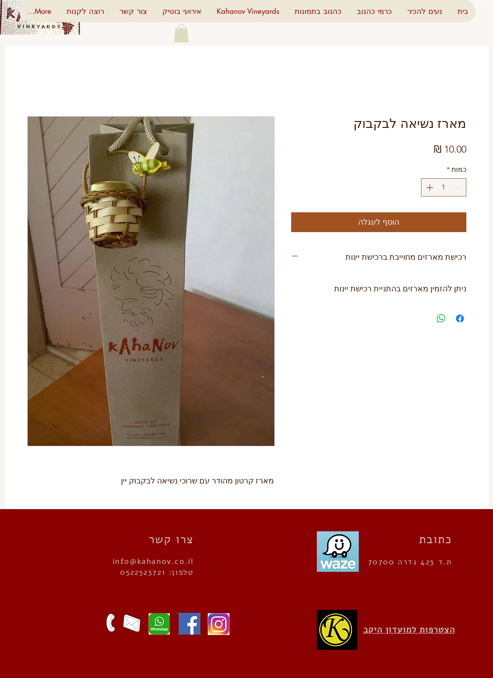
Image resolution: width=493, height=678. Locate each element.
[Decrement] (459, 187)
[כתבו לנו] (132, 623)
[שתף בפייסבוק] (460, 318)
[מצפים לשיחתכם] (110, 623)
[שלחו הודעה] (156, 624)
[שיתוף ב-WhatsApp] (441, 318)
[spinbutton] (444, 187)
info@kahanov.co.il (153, 561)
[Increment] (428, 187)
